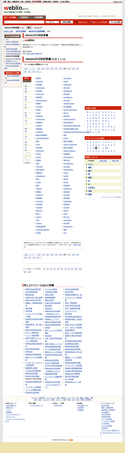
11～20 (103, 161)
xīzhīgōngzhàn (68, 103)
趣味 (53, 399)
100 (76, 269)
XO (26, 121)
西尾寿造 (39, 116)
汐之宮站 (66, 100)
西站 (37, 179)
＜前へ (26, 68)
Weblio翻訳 (105, 412)
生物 (64, 399)
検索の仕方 (9, 407)
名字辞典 (28, 311)
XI (25, 105)
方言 (77, 399)
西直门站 (39, 211)
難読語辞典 (29, 295)
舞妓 (90, 167)
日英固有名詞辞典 (72, 344)
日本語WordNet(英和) (73, 341)
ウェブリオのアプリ (36, 405)
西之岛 (65, 113)
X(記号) (27, 163)
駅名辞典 (48, 306)
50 (58, 269)
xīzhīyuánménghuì (70, 110)
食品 (69, 399)
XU (26, 137)
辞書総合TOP (117, 2)
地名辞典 (28, 308)
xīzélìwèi (66, 195)
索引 (29, 27)
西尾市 (38, 110)
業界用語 (42, 398)
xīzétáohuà (67, 201)
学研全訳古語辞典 (32, 393)
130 (25, 71)
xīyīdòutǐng (40, 94)
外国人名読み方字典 (33, 300)
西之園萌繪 (67, 107)
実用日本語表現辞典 (33, 289)
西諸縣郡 (66, 154)
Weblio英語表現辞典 (73, 349)
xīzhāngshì (67, 85)
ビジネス (35, 398)
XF (26, 97)
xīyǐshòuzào (40, 119)
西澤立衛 (66, 192)
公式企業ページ (83, 405)
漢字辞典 (68, 314)
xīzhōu (65, 138)
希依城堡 (39, 85)
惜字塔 (65, 211)
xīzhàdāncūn (40, 176)
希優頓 (38, 103)
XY (26, 147)
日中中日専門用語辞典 (53, 366)
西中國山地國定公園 (70, 129)
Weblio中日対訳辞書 (37, 31)
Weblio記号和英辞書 (33, 354)
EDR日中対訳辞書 (32, 376)
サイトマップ (10, 416)
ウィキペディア (71, 311)
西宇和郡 (39, 148)
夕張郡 (38, 233)
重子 (90, 171)
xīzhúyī (38, 217)
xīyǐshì (38, 113)
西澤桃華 (66, 198)
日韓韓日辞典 (46, 1)
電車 (58, 398)
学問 (91, 398)
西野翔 (38, 78)
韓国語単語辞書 (51, 374)
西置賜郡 (39, 198)
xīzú (65, 233)
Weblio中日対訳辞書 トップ (14, 27)
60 (61, 269)
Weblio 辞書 (8, 31)
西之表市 (66, 88)
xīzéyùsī (66, 207)
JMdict (47, 328)
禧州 (65, 135)
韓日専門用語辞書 (72, 376)
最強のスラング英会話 (53, 352)
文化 (35, 399)
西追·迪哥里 (40, 170)
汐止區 (65, 173)
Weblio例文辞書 (31, 373)
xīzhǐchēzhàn (68, 170)
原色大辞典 (49, 295)
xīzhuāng (39, 167)
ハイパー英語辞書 (32, 335)
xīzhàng (39, 189)
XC (26, 89)
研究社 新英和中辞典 (33, 330)
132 (33, 71)
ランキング (38, 27)
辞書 (4, 1)
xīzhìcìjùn (39, 201)
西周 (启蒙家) (68, 141)
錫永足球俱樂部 (41, 135)
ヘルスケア (46, 399)
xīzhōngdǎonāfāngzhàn (71, 126)
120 (39, 68)
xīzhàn (38, 182)
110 (80, 269)
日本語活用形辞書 (72, 289)
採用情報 (81, 410)
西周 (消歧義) (68, 148)
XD (26, 91)
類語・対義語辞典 (13, 1)
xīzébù (65, 182)
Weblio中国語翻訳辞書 (73, 368)
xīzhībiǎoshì (67, 91)
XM (26, 115)
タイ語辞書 (69, 379)
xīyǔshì (38, 157)
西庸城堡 (39, 97)
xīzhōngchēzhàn (69, 119)
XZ (26, 150)
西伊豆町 (39, 91)
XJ (25, 107)
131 (29, 71)
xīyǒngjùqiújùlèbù (42, 138)
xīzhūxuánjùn (68, 157)
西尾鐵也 (39, 122)
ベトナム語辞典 (107, 426)
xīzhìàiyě (39, 207)
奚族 (65, 230)
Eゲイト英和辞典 (32, 333)
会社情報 (81, 407)
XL (26, 113)
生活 (39, 399)
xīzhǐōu (66, 176)
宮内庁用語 (69, 292)
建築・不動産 (84, 398)
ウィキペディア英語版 (73, 365)
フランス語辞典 (107, 419)
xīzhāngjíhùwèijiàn (42, 230)
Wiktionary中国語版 (72, 374)
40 (54, 269)
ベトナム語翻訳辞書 (33, 390)
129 (77, 68)
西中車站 (66, 116)
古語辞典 (55, 1)
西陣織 (38, 192)
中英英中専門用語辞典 (73, 371)
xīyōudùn (39, 107)
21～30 (115, 161)
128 (73, 68)
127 (69, 68)
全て (7, 39)
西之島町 (66, 94)
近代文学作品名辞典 (72, 306)
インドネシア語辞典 (108, 421)
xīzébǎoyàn (67, 189)
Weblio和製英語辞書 (53, 347)
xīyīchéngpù (40, 88)
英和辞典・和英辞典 (108, 410)
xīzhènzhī (39, 195)
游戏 (90, 194)
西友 (37, 141)
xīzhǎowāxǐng (68, 163)
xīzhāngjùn (67, 78)
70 (65, 269)
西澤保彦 (66, 185)
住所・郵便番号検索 (72, 308)
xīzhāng (39, 223)
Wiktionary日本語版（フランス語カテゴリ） (52, 384)
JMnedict (28, 352)
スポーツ (59, 399)
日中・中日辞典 (10, 17)
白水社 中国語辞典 (52, 363)
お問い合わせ (58, 405)
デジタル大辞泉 (51, 289)
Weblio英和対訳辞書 (73, 363)
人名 (73, 399)
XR (26, 129)
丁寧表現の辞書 (51, 292)
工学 (77, 398)
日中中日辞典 (36, 1)
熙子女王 (66, 217)
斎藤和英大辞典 (31, 368)
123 (52, 68)
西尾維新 (39, 129)
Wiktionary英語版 (51, 360)
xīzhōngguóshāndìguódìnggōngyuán (76, 132)
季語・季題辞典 (71, 303)
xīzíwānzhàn (68, 226)
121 (43, 68)
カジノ (90, 164)
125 (60, 68)
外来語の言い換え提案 (33, 297)
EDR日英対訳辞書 (32, 349)
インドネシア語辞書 (33, 387)
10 (44, 269)
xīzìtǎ (65, 214)
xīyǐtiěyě (39, 126)
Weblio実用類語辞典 (53, 317)
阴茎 (90, 177)
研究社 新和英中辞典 (53, 322)
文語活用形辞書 (31, 292)
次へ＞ (39, 71)
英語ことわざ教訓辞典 (73, 333)
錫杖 (37, 185)
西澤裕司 (66, 204)
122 (47, 68)
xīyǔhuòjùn (40, 151)
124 (56, 68)
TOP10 (91, 161)
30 (51, 269)
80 (68, 269)
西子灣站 (66, 223)
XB (26, 86)
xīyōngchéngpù (41, 100)
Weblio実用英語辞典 (53, 325)
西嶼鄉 (38, 160)
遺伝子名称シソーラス (53, 344)
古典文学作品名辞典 (52, 303)
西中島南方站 (68, 122)
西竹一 (38, 214)
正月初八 (91, 188)
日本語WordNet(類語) (73, 317)
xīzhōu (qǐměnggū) (70, 144)
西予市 (38, 154)
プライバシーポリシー (13, 414)
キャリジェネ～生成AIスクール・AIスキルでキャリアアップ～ (110, 433)
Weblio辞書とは (11, 405)
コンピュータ (50, 398)
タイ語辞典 (105, 423)
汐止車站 (66, 167)
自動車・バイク (66, 398)
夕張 (37, 220)
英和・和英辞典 (26, 1)
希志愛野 (39, 204)
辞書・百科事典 (86, 399)
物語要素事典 (50, 297)
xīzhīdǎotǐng (67, 97)
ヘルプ (8, 410)
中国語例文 (24, 17)
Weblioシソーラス (52, 319)
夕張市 (65, 81)
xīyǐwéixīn (39, 132)
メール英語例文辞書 (52, 349)
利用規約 (9, 412)
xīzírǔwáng (67, 220)
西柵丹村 (39, 173)
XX (26, 145)
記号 (106, 148)
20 (47, 269)
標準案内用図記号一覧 (73, 295)
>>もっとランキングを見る (111, 197)
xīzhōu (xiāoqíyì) (69, 151)
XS (26, 131)
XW (26, 142)
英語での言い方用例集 (73, 325)
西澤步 (65, 179)
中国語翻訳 (38, 17)
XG (26, 99)
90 (72, 269)
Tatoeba (48, 336)
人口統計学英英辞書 (33, 371)
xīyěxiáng (39, 81)
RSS (71, 440)
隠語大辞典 (49, 300)
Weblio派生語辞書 (72, 346)
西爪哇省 (66, 160)
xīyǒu (38, 144)
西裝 (37, 163)
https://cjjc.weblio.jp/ (34, 54)
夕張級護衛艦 (41, 226)
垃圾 (90, 191)
